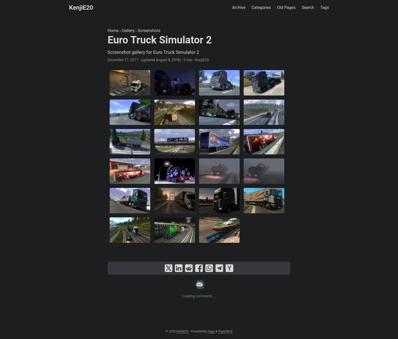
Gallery (128, 30)
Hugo (211, 331)
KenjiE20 (81, 7)
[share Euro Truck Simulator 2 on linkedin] (179, 268)
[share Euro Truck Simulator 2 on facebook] (199, 268)
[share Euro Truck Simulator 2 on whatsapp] (209, 268)
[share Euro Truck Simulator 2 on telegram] (219, 268)
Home (113, 30)
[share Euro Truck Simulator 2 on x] (168, 268)
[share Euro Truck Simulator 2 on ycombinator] (229, 268)
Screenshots (149, 30)
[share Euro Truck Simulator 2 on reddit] (189, 268)
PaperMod (225, 331)
